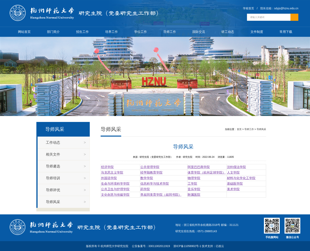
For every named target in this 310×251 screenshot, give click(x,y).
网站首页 (24, 31)
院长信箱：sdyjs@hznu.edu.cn (279, 8)
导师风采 (261, 129)
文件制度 (256, 31)
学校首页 (248, 8)
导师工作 (169, 31)
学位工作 (140, 31)
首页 (239, 129)
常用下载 (286, 31)
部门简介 (53, 31)
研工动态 (227, 31)
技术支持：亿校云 (213, 246)
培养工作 (111, 31)
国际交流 (198, 31)
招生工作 (82, 31)
